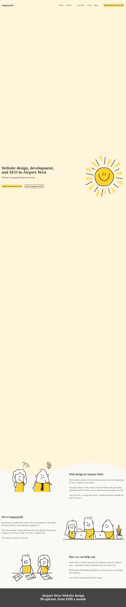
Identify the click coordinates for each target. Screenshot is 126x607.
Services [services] (69, 5)
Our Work (80, 5)
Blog (96, 5)
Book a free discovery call (113, 5)
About (89, 5)
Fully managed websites (34, 186)
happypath (7, 5)
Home (61, 5)
